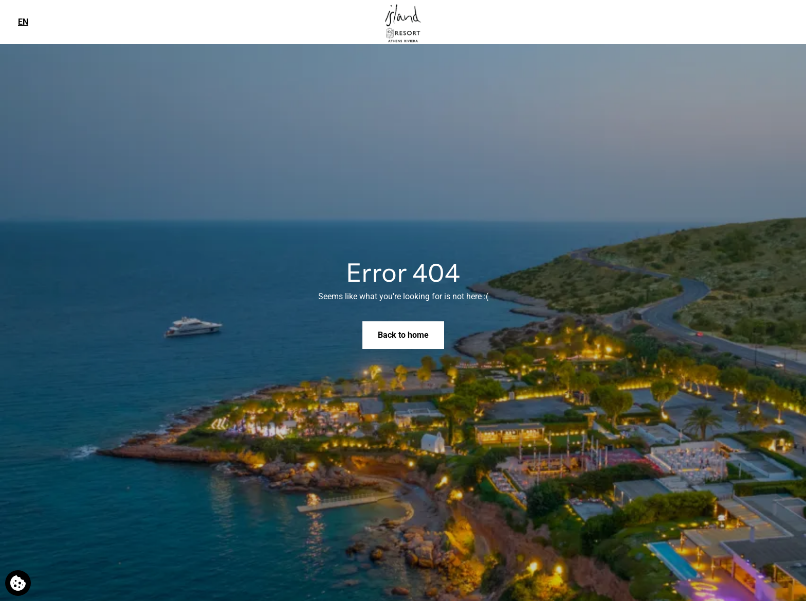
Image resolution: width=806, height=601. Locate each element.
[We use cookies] (18, 583)
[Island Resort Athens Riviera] (403, 22)
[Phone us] (791, 21)
